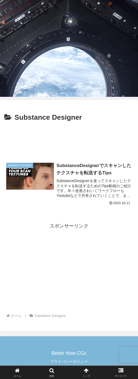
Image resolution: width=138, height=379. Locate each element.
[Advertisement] (69, 139)
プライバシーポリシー (69, 361)
